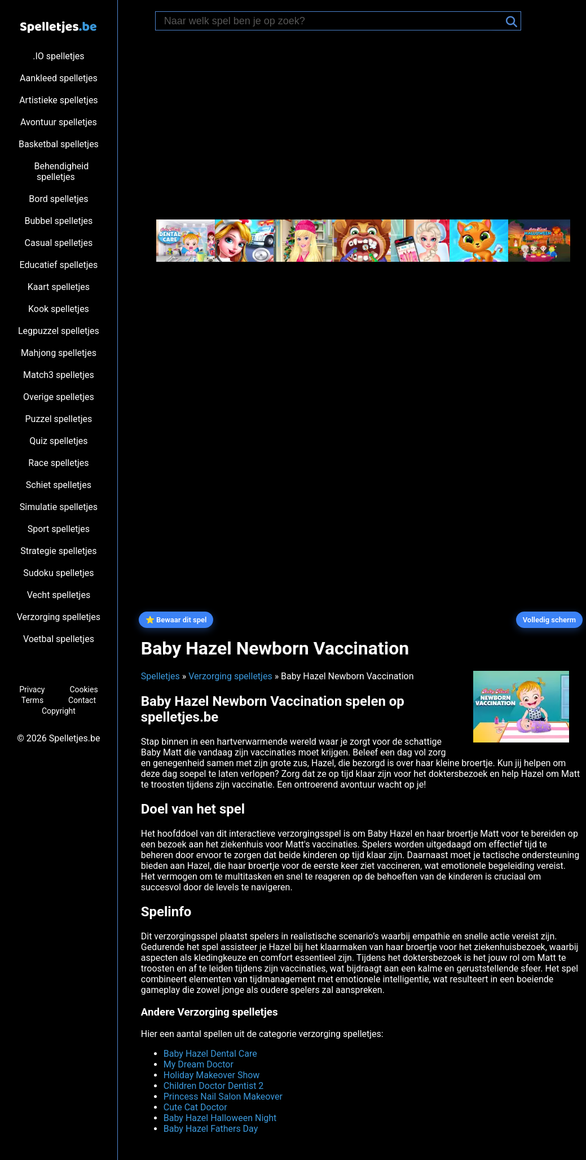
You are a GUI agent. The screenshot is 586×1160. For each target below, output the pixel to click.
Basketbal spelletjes (59, 144)
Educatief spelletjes (58, 265)
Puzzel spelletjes (58, 419)
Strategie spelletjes (58, 551)
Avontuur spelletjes (58, 122)
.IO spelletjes (58, 56)
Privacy (32, 689)
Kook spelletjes (58, 309)
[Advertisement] (360, 126)
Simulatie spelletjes (59, 507)
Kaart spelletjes (59, 287)
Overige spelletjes (58, 397)
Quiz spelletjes (58, 441)
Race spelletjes (58, 463)
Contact (82, 700)
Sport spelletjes (59, 529)
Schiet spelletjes (58, 485)
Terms (32, 700)
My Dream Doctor (198, 1064)
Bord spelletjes (58, 199)
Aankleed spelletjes (59, 78)
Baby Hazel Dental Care (210, 1053)
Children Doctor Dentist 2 (214, 1085)
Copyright (59, 710)
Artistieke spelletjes (58, 100)
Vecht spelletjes (59, 595)
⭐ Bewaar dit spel (176, 620)
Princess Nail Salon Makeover (223, 1096)
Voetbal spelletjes (58, 639)
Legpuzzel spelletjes (58, 331)
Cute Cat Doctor (195, 1107)
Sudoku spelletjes (58, 573)
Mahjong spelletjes (58, 353)
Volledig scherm (549, 620)
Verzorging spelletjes (58, 617)
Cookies (83, 689)
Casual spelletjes (59, 243)
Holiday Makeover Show (212, 1075)
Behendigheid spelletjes (61, 171)
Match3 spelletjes (58, 375)
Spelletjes (160, 676)
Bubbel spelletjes (58, 221)
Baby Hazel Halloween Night (220, 1118)
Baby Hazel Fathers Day (211, 1128)
